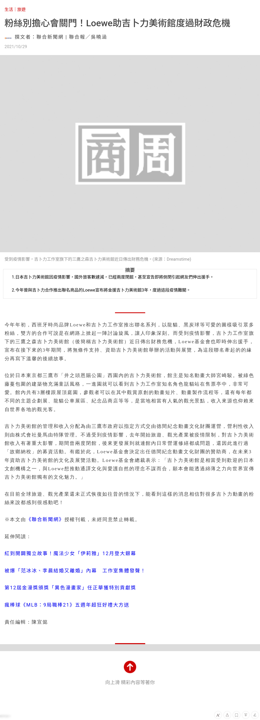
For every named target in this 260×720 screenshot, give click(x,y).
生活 (9, 9)
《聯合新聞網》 (45, 519)
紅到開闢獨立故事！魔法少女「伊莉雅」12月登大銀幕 (70, 553)
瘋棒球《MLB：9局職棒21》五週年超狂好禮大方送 (67, 605)
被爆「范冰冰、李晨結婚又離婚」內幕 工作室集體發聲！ (75, 571)
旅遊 (21, 9)
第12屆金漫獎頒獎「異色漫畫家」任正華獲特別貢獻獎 (70, 588)
